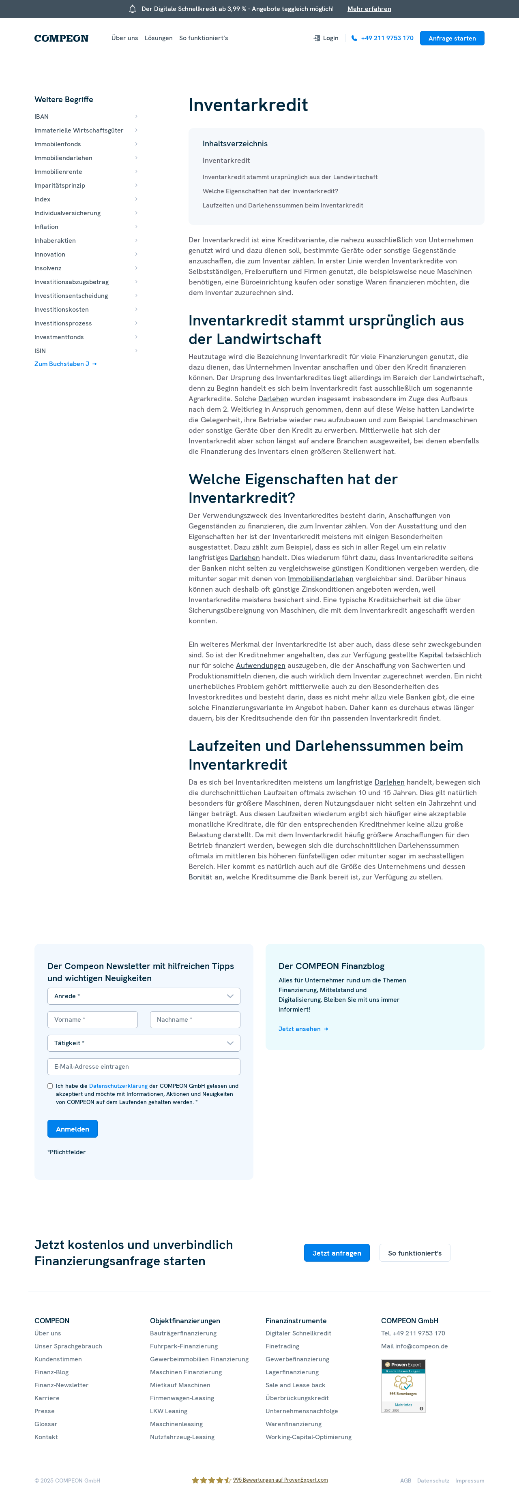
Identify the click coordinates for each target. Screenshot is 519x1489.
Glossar (46, 1424)
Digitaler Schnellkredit (298, 1333)
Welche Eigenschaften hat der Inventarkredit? (270, 191)
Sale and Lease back (296, 1385)
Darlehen (273, 398)
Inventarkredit (226, 160)
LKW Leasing (168, 1411)
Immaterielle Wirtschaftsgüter (79, 130)
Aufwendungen (260, 665)
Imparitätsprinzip (59, 185)
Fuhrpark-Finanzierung (184, 1346)
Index (42, 199)
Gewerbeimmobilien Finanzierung (199, 1359)
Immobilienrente (58, 171)
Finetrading (282, 1346)
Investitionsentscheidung (71, 295)
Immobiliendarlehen (63, 158)
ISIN (40, 351)
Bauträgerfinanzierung (183, 1333)
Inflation (46, 226)
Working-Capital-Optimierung (309, 1437)
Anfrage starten (452, 38)
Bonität (200, 876)
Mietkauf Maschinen (180, 1385)
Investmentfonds (59, 337)
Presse (44, 1411)
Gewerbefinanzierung (297, 1359)
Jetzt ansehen (300, 1029)
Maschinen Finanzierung (186, 1372)
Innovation (49, 254)
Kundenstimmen (58, 1359)
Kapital (431, 654)
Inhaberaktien (55, 240)
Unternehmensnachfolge (302, 1411)
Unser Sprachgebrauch (68, 1346)
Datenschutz (433, 1480)
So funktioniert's (415, 1253)
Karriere (47, 1398)
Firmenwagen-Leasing (182, 1398)
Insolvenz (48, 268)
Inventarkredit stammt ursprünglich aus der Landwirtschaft (290, 177)
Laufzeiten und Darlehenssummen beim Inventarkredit (283, 205)
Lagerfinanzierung (292, 1372)
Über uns (125, 38)
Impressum (470, 1480)
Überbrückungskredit (297, 1398)
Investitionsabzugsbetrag (71, 282)
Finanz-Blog (51, 1372)
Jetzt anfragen (337, 1253)
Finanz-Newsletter (61, 1385)
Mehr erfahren (369, 8)
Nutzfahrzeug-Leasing (182, 1437)
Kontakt (46, 1437)
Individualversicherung (67, 213)
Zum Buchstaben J (61, 363)
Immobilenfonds (57, 144)
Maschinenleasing (176, 1424)
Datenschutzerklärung (118, 1085)
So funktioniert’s (203, 38)
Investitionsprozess (63, 323)
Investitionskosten (61, 309)
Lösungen (159, 38)
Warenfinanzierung (294, 1424)
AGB (406, 1480)
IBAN (41, 116)
